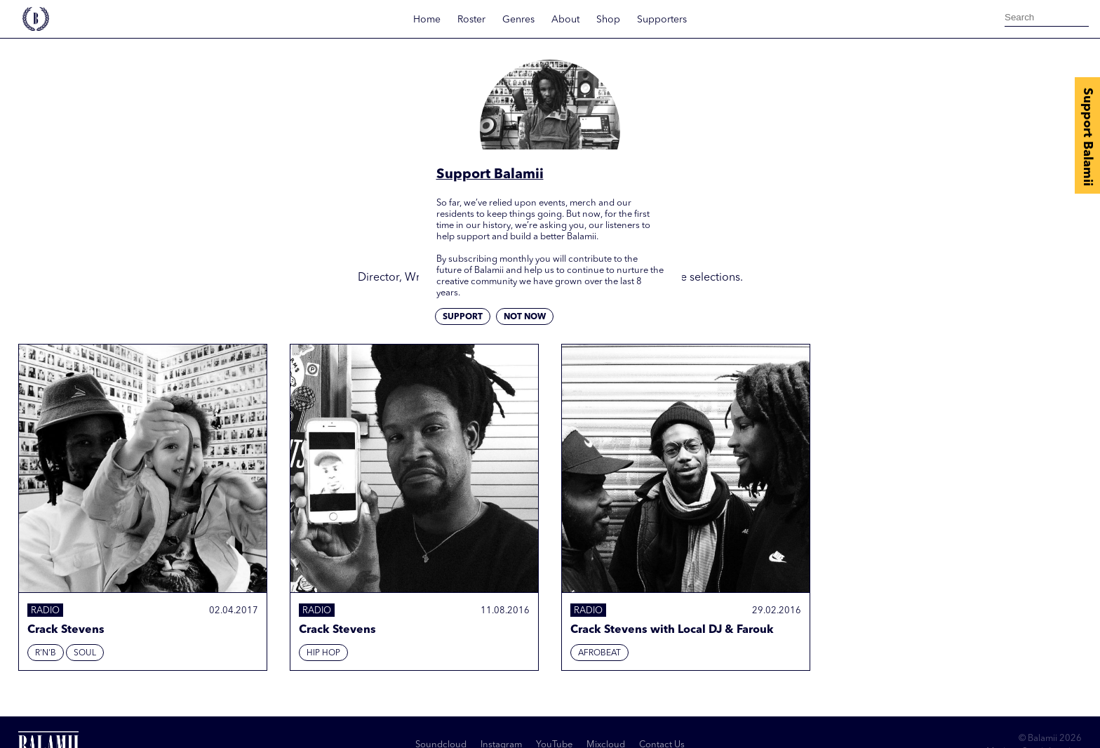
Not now (525, 317)
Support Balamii (1087, 137)
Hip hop (323, 653)
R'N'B (45, 653)
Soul (85, 653)
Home (427, 20)
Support (463, 317)
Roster (471, 20)
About (565, 20)
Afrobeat (599, 653)
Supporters (662, 20)
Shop (608, 20)
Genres (518, 20)
